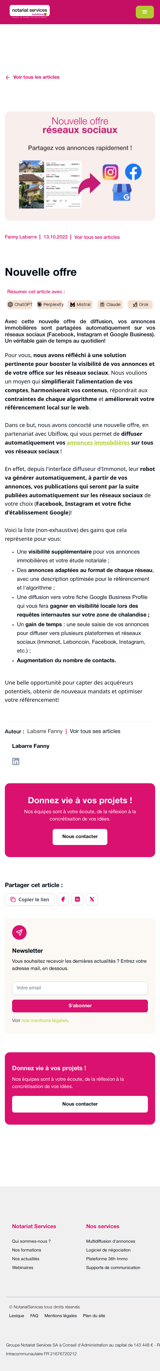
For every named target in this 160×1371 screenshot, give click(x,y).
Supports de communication (113, 1268)
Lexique (16, 1316)
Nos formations (26, 1250)
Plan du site (94, 1316)
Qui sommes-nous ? (31, 1242)
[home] (28, 12)
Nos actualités (25, 1259)
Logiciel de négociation (108, 1250)
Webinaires (22, 1268)
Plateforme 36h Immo (107, 1259)
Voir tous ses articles (97, 237)
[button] (145, 12)
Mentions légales (60, 1316)
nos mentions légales (44, 1021)
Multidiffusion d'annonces (110, 1242)
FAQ (34, 1316)
